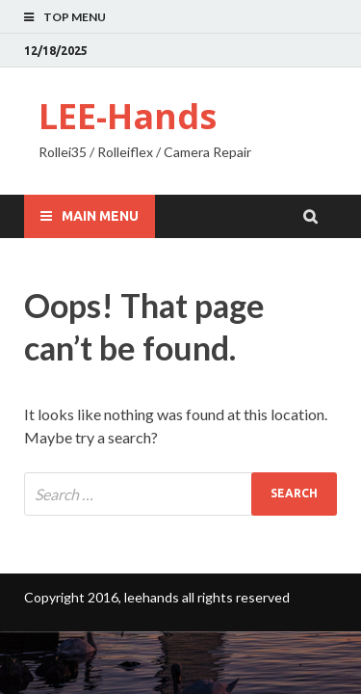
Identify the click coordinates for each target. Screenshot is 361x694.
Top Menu (74, 17)
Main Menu (100, 216)
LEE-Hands (128, 116)
